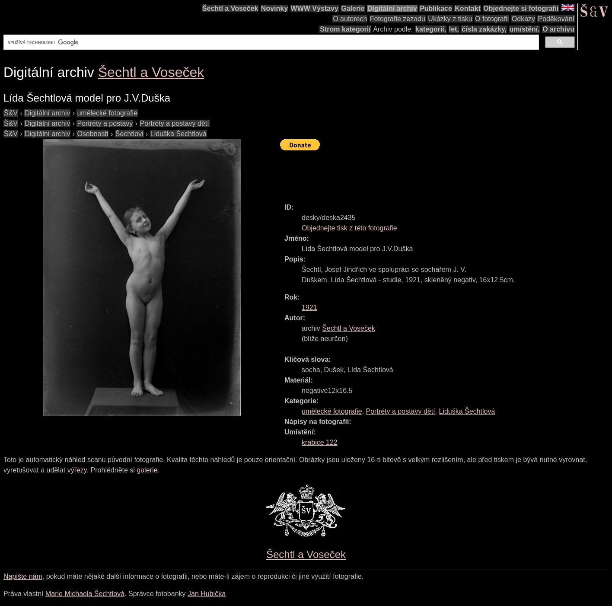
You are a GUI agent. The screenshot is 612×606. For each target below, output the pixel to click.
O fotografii (492, 18)
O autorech (350, 18)
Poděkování (556, 18)
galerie (147, 470)
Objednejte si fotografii (520, 8)
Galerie (352, 8)
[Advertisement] (437, 172)
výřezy (77, 470)
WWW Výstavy (314, 8)
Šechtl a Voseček (230, 8)
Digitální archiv (392, 8)
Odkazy (523, 18)
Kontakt (468, 8)
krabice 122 (320, 442)
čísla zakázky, (484, 29)
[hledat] (270, 42)
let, (454, 29)
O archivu (558, 29)
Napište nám (22, 576)
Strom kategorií (345, 29)
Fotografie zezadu (397, 18)
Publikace (436, 8)
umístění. (525, 29)
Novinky (274, 8)
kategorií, (430, 29)
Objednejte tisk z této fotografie (349, 228)
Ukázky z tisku (450, 18)
